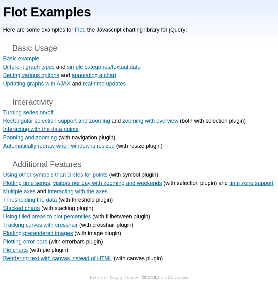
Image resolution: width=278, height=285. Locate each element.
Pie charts (15, 250)
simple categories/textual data (104, 67)
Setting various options (31, 75)
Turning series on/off (28, 112)
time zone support (251, 183)
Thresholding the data (30, 200)
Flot (79, 30)
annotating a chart (94, 75)
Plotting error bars (25, 242)
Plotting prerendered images (38, 233)
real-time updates (104, 84)
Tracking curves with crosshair (40, 225)
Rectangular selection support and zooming (56, 121)
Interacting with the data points (40, 129)
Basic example (21, 58)
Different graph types (29, 67)
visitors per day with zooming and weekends (107, 183)
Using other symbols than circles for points (55, 175)
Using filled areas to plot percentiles (47, 216)
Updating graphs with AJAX (36, 84)
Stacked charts (21, 208)
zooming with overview (150, 121)
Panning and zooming (30, 137)
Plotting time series (26, 183)
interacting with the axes (77, 191)
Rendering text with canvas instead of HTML (57, 258)
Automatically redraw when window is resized (59, 146)
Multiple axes (19, 191)
